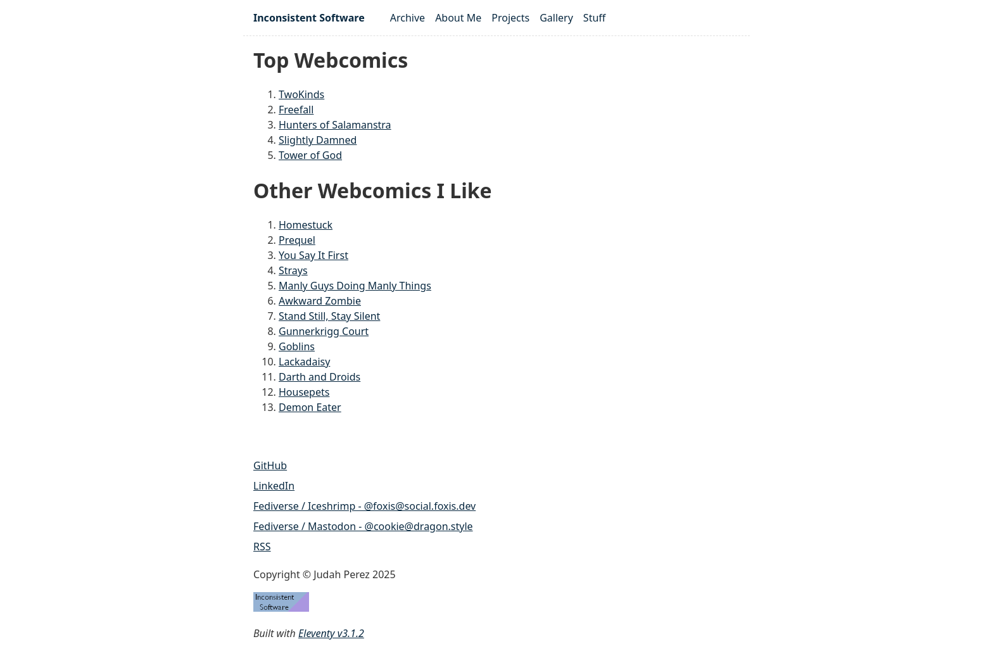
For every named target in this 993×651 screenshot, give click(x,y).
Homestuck (305, 225)
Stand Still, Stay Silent (329, 316)
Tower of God (310, 155)
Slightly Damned (318, 140)
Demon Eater (310, 407)
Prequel (297, 240)
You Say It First (313, 255)
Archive (407, 18)
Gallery (556, 18)
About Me (458, 18)
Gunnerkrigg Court (324, 331)
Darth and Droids (319, 377)
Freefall (296, 110)
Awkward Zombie (320, 301)
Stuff (594, 18)
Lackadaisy (304, 362)
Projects (510, 18)
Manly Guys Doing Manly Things (355, 286)
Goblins (297, 346)
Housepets (304, 392)
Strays (293, 270)
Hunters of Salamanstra (335, 125)
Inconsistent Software (309, 18)
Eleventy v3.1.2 (331, 633)
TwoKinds (301, 94)
